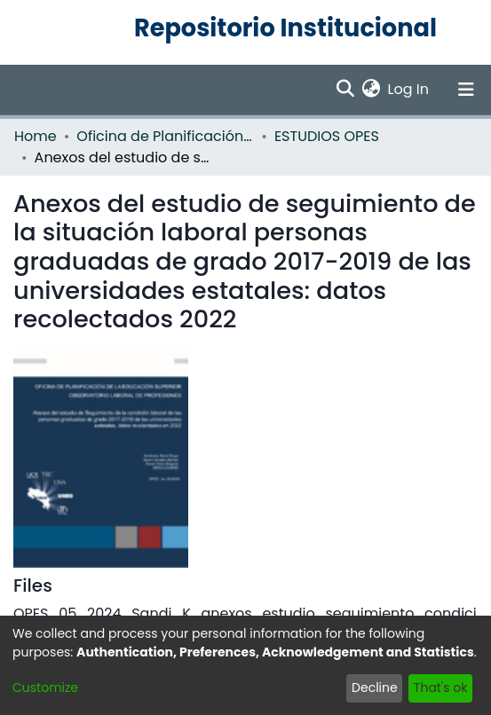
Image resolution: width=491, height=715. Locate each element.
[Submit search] (346, 89)
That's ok (441, 687)
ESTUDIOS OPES (326, 136)
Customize (45, 687)
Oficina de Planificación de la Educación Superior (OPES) (165, 136)
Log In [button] (409, 89)
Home (35, 136)
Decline (375, 687)
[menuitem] (371, 89)
